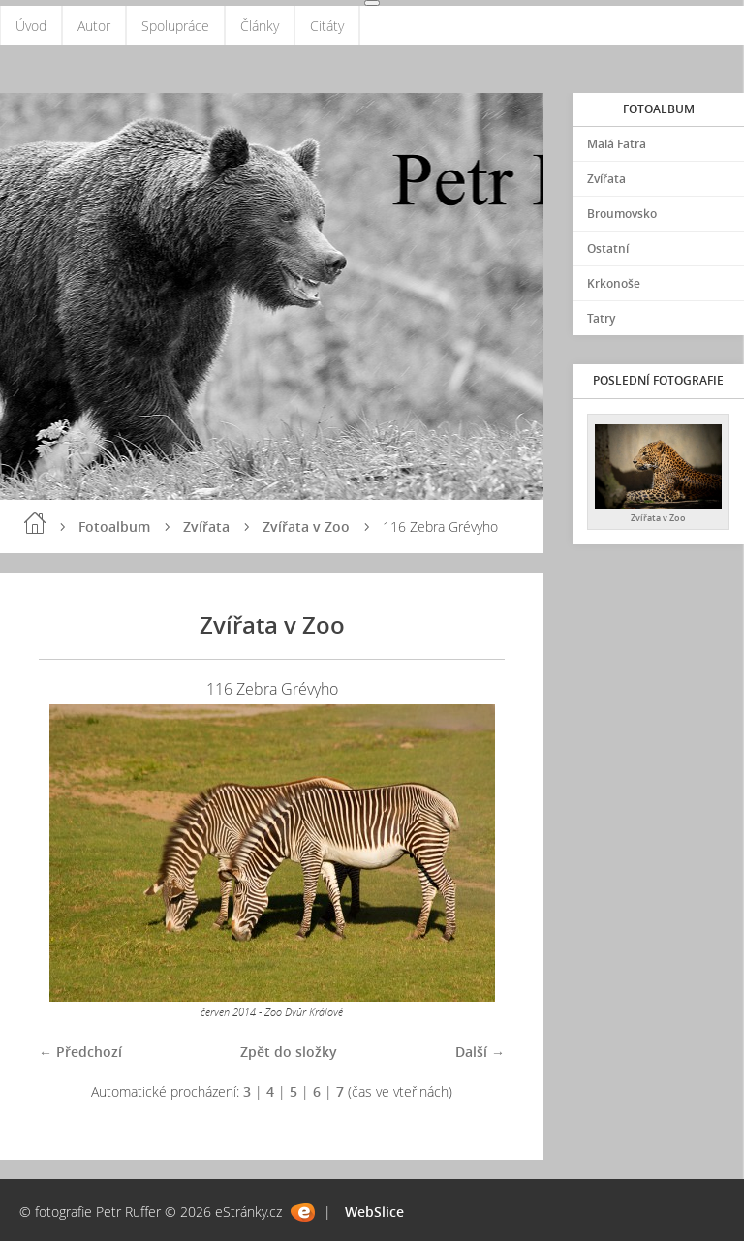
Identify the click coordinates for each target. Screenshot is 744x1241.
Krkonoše (613, 283)
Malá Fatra (616, 144)
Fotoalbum (114, 526)
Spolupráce (175, 25)
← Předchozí (80, 1051)
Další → (480, 1051)
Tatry (601, 318)
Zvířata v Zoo (306, 526)
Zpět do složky (288, 1051)
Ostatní (608, 248)
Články (259, 25)
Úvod (31, 25)
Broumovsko (622, 213)
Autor (94, 25)
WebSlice (374, 1211)
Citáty (327, 25)
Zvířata (206, 526)
